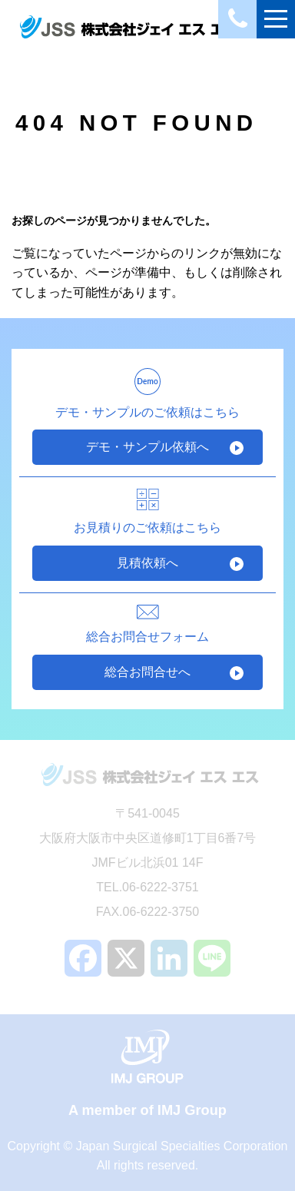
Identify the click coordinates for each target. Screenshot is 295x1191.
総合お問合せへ (147, 671)
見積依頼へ (147, 562)
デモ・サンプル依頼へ (147, 446)
